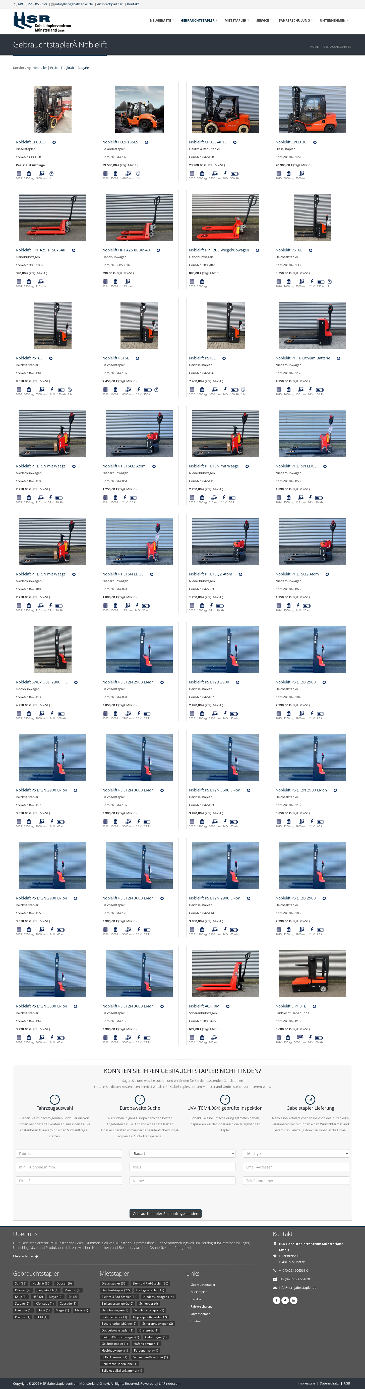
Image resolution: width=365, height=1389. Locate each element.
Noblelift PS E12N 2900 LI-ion (128, 681)
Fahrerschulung (294, 20)
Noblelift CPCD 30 (291, 141)
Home (314, 46)
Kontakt (133, 4)
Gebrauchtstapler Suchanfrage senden (165, 1213)
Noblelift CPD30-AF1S (207, 141)
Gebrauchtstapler (198, 20)
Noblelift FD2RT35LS (120, 141)
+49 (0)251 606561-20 (294, 1279)
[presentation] (168, 1199)
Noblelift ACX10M (204, 1005)
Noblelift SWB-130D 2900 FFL (42, 681)
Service (262, 20)
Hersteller (39, 67)
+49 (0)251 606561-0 (32, 4)
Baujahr (83, 67)
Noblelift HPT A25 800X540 (126, 249)
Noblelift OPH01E (291, 1005)
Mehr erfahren (25, 1256)
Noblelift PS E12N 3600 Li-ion (128, 789)
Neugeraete (160, 20)
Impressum (306, 1383)
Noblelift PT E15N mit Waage (41, 465)
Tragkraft (67, 67)
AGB (347, 1383)
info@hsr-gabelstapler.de (74, 4)
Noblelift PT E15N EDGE (296, 465)
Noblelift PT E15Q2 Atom (124, 465)
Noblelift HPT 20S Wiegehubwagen (219, 249)
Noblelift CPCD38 (31, 141)
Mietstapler (235, 20)
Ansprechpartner (110, 4)
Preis (53, 67)
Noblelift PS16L (289, 249)
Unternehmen (333, 20)
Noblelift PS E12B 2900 (209, 681)
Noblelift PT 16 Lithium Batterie (303, 357)
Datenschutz (329, 1383)
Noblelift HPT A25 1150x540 (40, 249)
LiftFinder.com (169, 1383)
